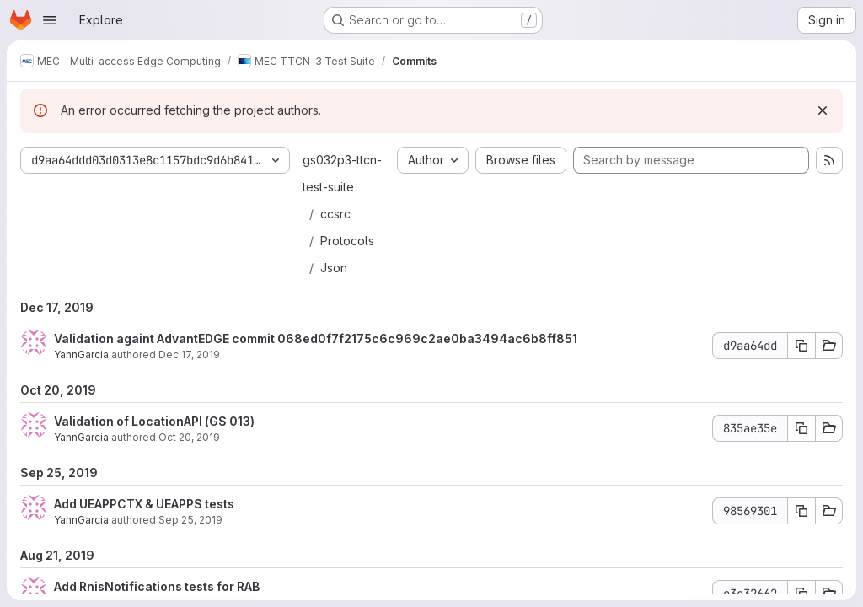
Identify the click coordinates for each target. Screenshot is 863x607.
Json (333, 268)
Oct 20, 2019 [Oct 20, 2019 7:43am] (189, 437)
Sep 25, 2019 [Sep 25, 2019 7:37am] (190, 519)
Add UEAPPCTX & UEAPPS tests (144, 504)
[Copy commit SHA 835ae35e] (801, 428)
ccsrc (335, 214)
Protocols (347, 241)
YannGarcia (81, 354)
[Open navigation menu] (49, 20)
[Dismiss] (822, 110)
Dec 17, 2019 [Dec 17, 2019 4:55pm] (189, 354)
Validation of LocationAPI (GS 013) (154, 421)
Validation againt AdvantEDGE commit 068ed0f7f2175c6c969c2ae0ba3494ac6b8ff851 (315, 338)
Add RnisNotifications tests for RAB (157, 586)
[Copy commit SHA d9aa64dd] (801, 345)
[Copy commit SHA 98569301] (801, 510)
